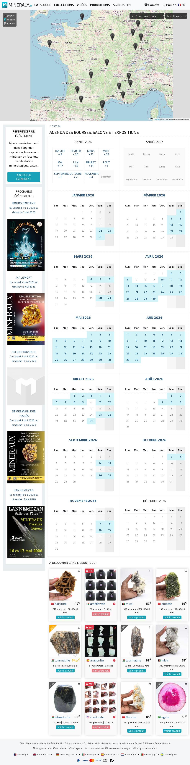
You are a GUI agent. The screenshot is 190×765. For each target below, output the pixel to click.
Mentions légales (35, 743)
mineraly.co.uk (43, 754)
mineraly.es (109, 754)
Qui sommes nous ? (75, 743)
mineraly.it (89, 754)
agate (163, 717)
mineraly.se (168, 754)
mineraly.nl (129, 754)
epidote (165, 603)
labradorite (60, 717)
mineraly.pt (149, 754)
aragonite (95, 660)
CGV (22, 743)
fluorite (129, 717)
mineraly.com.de (67, 754)
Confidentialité (54, 743)
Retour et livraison (97, 743)
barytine (59, 603)
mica (127, 603)
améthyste (95, 603)
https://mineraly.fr (147, 748)
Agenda (56, 126)
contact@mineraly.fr (120, 748)
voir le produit (65, 617)
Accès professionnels (120, 743)
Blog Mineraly (42, 748)
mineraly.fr (22, 754)
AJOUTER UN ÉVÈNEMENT (23, 176)
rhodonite (95, 717)
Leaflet (157, 119)
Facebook (59, 748)
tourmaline (60, 660)
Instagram (76, 748)
